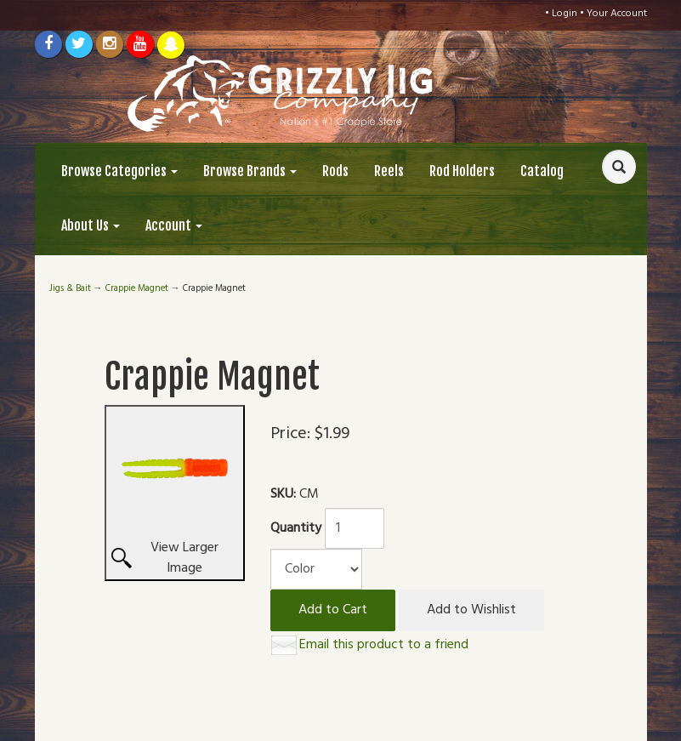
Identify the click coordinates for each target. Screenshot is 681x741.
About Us (90, 225)
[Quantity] (354, 528)
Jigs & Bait (70, 288)
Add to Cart (332, 610)
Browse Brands (250, 171)
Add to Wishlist (471, 610)
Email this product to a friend (383, 645)
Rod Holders (462, 171)
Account (173, 225)
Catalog (542, 171)
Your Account (617, 13)
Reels (389, 171)
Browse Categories (119, 171)
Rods (335, 171)
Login (564, 13)
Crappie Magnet (136, 288)
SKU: (284, 494)
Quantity (295, 529)
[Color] (316, 569)
